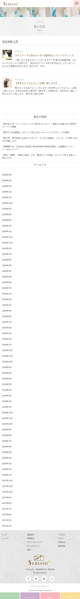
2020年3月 (7, 339)
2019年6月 (7, 378)
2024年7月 (7, 254)
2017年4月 (7, 526)
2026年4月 (7, 180)
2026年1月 (7, 197)
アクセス (61, 535)
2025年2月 (7, 231)
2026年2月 (7, 192)
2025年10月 (7, 203)
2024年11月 (7, 243)
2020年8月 (7, 316)
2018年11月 (7, 418)
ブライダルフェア (34, 542)
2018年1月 (7, 475)
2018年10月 (7, 424)
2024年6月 (7, 260)
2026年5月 (7, 175)
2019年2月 (7, 401)
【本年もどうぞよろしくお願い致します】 (36, 83)
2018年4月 (7, 458)
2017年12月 (7, 480)
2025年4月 (7, 226)
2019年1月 (7, 407)
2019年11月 (7, 356)
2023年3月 (7, 294)
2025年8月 (7, 214)
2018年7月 (7, 441)
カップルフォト (33, 546)
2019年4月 (7, 390)
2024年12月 (7, 237)
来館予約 (61, 546)
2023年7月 (7, 288)
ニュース (5, 538)
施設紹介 (30, 535)
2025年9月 (7, 209)
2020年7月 (7, 322)
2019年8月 (7, 373)
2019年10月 (7, 362)
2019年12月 (7, 350)
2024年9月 (7, 248)
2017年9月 (7, 497)
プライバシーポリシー (40, 586)
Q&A (29, 550)
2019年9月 (7, 367)
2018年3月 (7, 463)
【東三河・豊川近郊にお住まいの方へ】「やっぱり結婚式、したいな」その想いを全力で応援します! (39, 139)
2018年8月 (7, 435)
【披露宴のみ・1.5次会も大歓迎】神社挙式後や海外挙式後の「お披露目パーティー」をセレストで (38, 147)
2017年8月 (7, 503)
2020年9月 (7, 311)
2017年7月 (7, 509)
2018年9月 (7, 429)
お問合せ (61, 542)
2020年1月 (7, 345)
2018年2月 (7, 469)
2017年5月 (7, 520)
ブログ (60, 538)
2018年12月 (7, 412)
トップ (4, 535)
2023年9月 (7, 277)
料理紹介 (30, 538)
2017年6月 (7, 514)
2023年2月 (7, 299)
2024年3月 (7, 271)
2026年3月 (7, 186)
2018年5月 (7, 452)
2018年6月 (7, 446)
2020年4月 (7, 333)
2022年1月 (7, 305)
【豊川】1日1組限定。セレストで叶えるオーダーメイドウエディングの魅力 (36, 132)
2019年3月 (7, 395)
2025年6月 (7, 220)
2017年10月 (7, 492)
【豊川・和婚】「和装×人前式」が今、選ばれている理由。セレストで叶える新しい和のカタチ (39, 156)
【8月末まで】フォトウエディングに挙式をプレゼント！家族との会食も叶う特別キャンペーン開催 (39, 125)
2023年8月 (7, 282)
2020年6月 (7, 328)
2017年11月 (7, 486)
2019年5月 (7, 384)
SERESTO (11, 3)
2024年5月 (7, 265)
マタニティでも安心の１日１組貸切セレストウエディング (44, 55)
